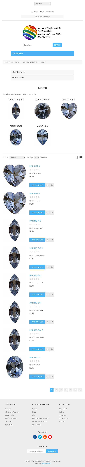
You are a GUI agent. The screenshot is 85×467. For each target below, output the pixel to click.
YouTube (50, 437)
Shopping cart (63, 418)
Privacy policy (9, 415)
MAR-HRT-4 (34, 166)
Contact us (8, 424)
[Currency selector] (42, 3)
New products (36, 424)
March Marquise (16, 99)
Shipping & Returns (11, 412)
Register (34, 11)
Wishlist (61, 421)
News (34, 412)
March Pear (43, 126)
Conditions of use (11, 418)
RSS (45, 437)
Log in (42, 11)
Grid (77, 157)
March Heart (69, 99)
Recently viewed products (40, 418)
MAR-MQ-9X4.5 (36, 330)
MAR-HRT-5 (34, 193)
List (80, 157)
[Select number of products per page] (36, 157)
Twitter (40, 437)
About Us (8, 421)
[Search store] (38, 45)
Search (34, 409)
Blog (33, 415)
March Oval (16, 126)
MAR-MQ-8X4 (35, 303)
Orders (61, 412)
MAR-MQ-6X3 (35, 276)
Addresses (62, 415)
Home (6, 62)
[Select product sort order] (17, 157)
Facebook (35, 437)
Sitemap (8, 409)
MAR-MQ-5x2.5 (36, 248)
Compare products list (39, 421)
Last (80, 390)
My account (63, 409)
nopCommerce (46, 463)
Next (75, 390)
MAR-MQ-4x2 (35, 221)
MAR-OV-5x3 (35, 358)
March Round (42, 99)
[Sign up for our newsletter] (36, 451)
